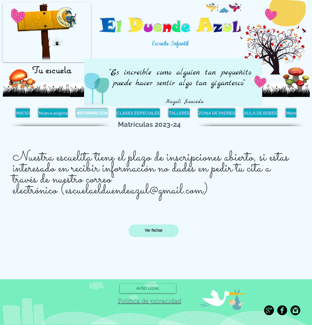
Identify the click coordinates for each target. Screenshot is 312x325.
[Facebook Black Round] (282, 310)
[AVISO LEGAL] (148, 288)
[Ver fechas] (154, 230)
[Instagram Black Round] (295, 310)
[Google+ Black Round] (269, 310)
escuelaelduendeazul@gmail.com (134, 190)
